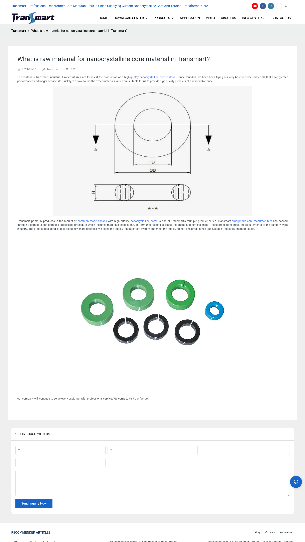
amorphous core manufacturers (252, 221)
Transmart (18, 31)
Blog (257, 532)
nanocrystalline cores (144, 221)
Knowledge (286, 532)
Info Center (270, 532)
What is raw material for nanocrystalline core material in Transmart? (79, 31)
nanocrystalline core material (158, 77)
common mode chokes (92, 221)
